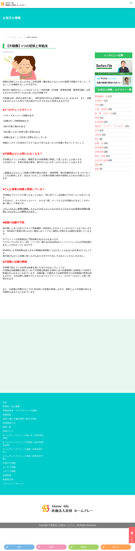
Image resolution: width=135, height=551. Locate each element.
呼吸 (97, 118)
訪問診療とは (9, 423)
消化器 (98, 135)
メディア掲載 (9, 471)
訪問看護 (99, 147)
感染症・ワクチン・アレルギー (110, 126)
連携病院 (7, 415)
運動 (97, 164)
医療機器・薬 (101, 96)
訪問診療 (99, 152)
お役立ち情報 (13, 37)
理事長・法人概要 (11, 406)
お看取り (99, 101)
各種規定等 (8, 479)
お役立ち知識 (101, 160)
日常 (97, 130)
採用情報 (7, 475)
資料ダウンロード (132, 536)
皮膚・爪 (99, 143)
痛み (21, 37)
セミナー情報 (9, 467)
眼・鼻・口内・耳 (103, 113)
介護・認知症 (101, 109)
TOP (6, 37)
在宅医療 (99, 122)
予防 (97, 105)
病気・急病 (100, 156)
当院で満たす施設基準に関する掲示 (20, 419)
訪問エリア (8, 431)
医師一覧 (7, 427)
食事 (97, 169)
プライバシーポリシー (13, 483)
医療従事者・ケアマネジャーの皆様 (20, 410)
